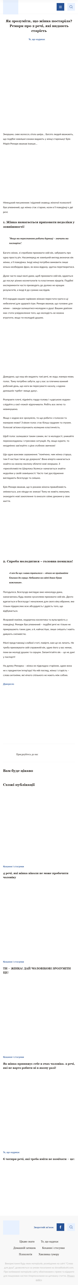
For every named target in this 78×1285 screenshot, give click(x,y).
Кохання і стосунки (53, 1247)
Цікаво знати (27, 1241)
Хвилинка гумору (48, 1254)
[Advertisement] (39, 107)
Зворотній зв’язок (44, 1227)
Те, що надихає (50, 1241)
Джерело (8, 683)
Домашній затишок (24, 1247)
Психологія (25, 1254)
